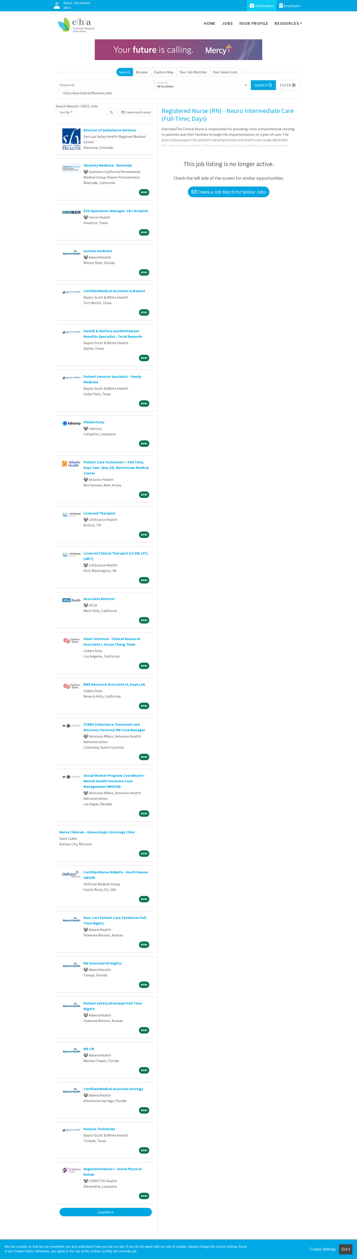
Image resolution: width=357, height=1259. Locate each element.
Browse (142, 72)
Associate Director (99, 598)
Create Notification (136, 112)
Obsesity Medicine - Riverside (107, 165)
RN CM (88, 1048)
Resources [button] (287, 23)
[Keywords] (106, 85)
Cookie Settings (323, 1249)
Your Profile (253, 23)
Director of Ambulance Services (109, 130)
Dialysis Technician (99, 1128)
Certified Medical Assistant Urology (113, 1088)
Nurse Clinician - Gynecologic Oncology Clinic (97, 832)
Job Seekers (262, 6)
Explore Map (163, 72)
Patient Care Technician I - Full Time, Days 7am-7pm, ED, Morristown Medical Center (116, 467)
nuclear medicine (97, 250)
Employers (289, 6)
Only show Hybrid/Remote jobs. (88, 93)
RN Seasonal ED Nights (102, 963)
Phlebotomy (93, 422)
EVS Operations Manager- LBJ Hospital (115, 210)
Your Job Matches (193, 72)
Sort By (65, 112)
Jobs (227, 23)
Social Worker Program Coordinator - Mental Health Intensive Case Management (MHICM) (114, 781)
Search (124, 72)
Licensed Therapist (99, 513)
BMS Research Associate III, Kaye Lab (114, 684)
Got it (345, 1249)
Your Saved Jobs (225, 72)
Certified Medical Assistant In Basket (114, 291)
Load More (106, 1212)
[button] (287, 85)
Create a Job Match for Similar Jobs (229, 192)
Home (210, 23)
